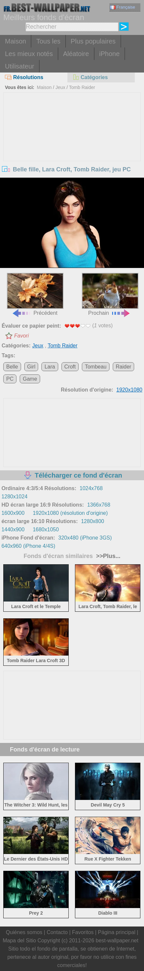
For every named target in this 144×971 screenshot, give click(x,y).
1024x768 (91, 488)
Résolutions (24, 77)
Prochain (110, 294)
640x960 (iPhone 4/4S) (28, 546)
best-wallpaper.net (117, 940)
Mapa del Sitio (19, 940)
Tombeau (96, 366)
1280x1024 (14, 496)
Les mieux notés (29, 53)
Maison (15, 41)
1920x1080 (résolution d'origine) (70, 513)
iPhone (109, 53)
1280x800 (92, 521)
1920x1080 (129, 390)
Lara (49, 366)
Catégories (90, 77)
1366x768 (98, 505)
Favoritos (83, 932)
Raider (123, 366)
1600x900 (12, 513)
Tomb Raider (82, 87)
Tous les (48, 41)
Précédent (35, 294)
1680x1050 (46, 529)
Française (122, 7)
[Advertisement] (72, 142)
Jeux (60, 87)
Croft (70, 366)
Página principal (116, 932)
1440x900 (12, 529)
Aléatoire (76, 53)
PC (9, 379)
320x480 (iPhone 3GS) (85, 538)
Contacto (57, 932)
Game (30, 379)
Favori (21, 335)
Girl (31, 366)
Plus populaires (93, 41)
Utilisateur (19, 66)
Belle (12, 366)
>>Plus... (107, 556)
